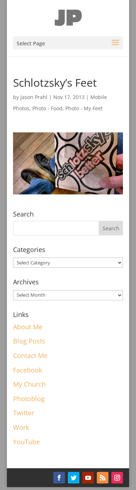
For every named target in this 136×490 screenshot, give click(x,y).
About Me (27, 326)
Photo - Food (47, 108)
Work (21, 427)
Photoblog (29, 398)
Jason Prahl (34, 97)
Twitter (23, 412)
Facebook (27, 370)
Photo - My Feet (84, 108)
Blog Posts (29, 341)
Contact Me (30, 355)
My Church (29, 384)
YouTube (26, 441)
